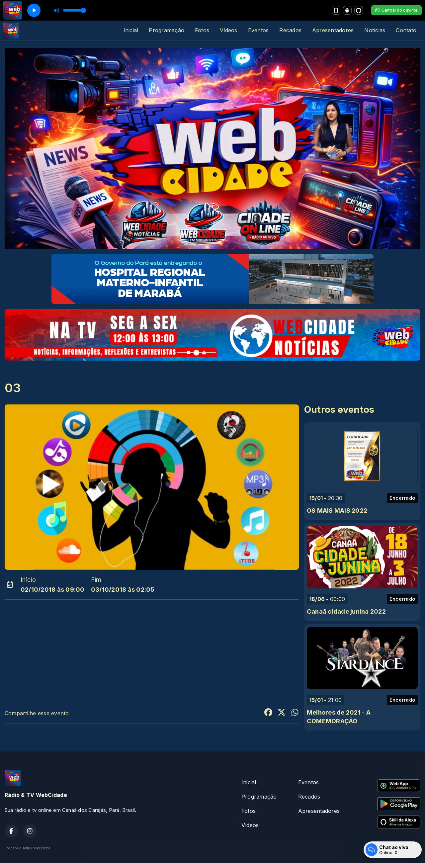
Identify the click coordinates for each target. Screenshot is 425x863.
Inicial (131, 30)
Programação (166, 30)
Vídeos (228, 30)
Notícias (374, 30)
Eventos (258, 30)
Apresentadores (333, 30)
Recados (290, 30)
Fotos (202, 30)
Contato (406, 30)
